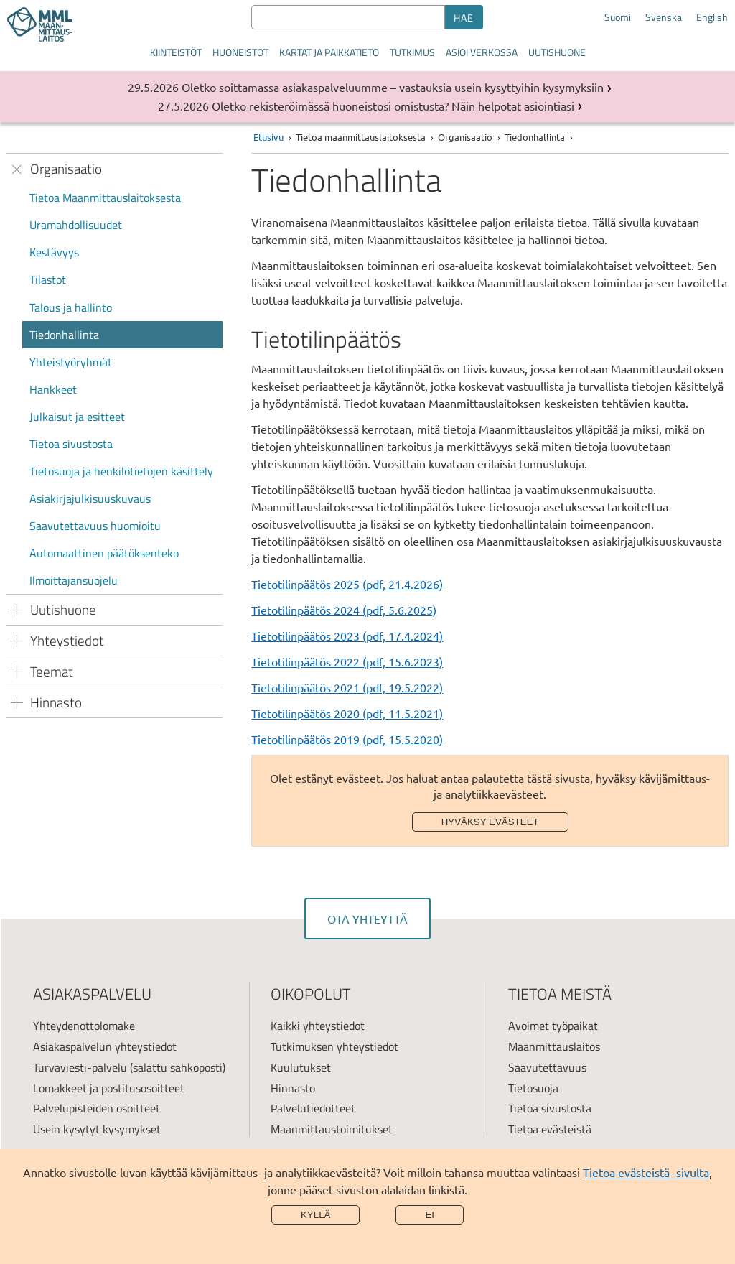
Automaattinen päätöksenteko (104, 553)
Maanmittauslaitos (554, 1046)
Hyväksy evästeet (490, 822)
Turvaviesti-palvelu (80, 1067)
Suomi (617, 17)
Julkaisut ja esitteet (77, 416)
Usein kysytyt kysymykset (97, 1129)
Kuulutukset (301, 1067)
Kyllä (316, 1214)
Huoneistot (240, 52)
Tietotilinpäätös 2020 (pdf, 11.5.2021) (347, 713)
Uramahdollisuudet (75, 224)
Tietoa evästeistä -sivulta (646, 1172)
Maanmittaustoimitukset (332, 1129)
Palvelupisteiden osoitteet (96, 1108)
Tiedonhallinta (64, 334)
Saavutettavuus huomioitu (95, 525)
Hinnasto (293, 1088)
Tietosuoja (533, 1088)
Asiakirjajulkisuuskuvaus (90, 498)
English (712, 17)
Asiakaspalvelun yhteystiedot (105, 1046)
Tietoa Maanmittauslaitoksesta (105, 197)
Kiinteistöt (176, 52)
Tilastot (47, 279)
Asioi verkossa (482, 52)
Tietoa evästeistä (549, 1129)
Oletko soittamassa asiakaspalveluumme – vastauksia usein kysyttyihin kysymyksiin (393, 87)
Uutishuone (557, 52)
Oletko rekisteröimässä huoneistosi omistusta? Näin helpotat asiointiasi (393, 105)
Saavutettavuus (547, 1067)
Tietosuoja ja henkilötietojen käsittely (121, 471)
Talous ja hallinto (70, 307)
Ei (429, 1214)
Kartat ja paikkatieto (329, 52)
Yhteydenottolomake (84, 1025)
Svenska (663, 17)
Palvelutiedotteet (313, 1108)
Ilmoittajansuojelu (73, 580)
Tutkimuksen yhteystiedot (334, 1046)
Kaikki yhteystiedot (318, 1025)
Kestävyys (54, 252)
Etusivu (268, 137)
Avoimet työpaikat (553, 1025)
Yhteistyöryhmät (70, 362)
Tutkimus (412, 52)
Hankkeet (53, 389)
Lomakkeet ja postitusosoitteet (108, 1088)
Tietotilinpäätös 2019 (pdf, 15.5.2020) (347, 739)
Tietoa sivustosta (71, 443)
